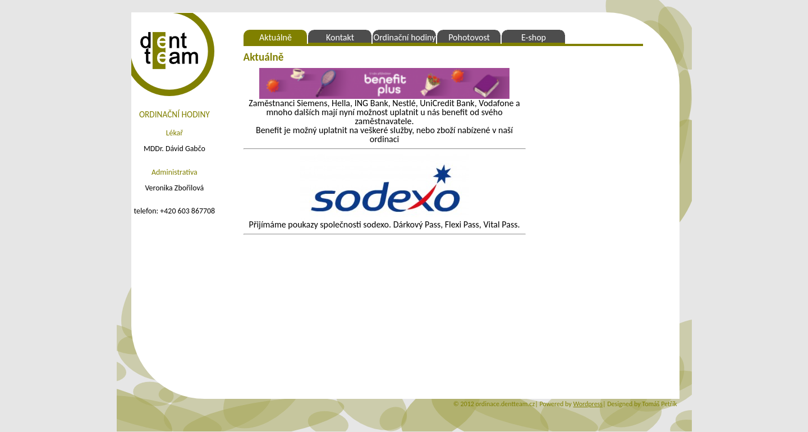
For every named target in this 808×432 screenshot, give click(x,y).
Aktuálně (275, 37)
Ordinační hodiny (405, 37)
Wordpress (588, 404)
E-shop (533, 37)
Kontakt (340, 37)
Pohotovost (469, 37)
